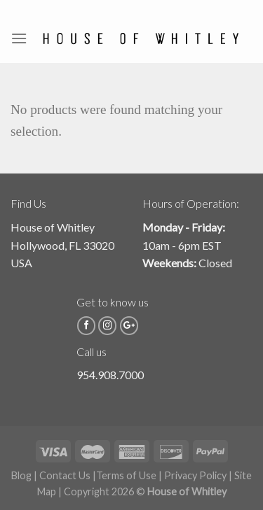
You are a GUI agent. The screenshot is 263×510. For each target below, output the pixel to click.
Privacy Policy (195, 475)
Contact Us (64, 475)
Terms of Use (126, 475)
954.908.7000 (110, 374)
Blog (21, 475)
